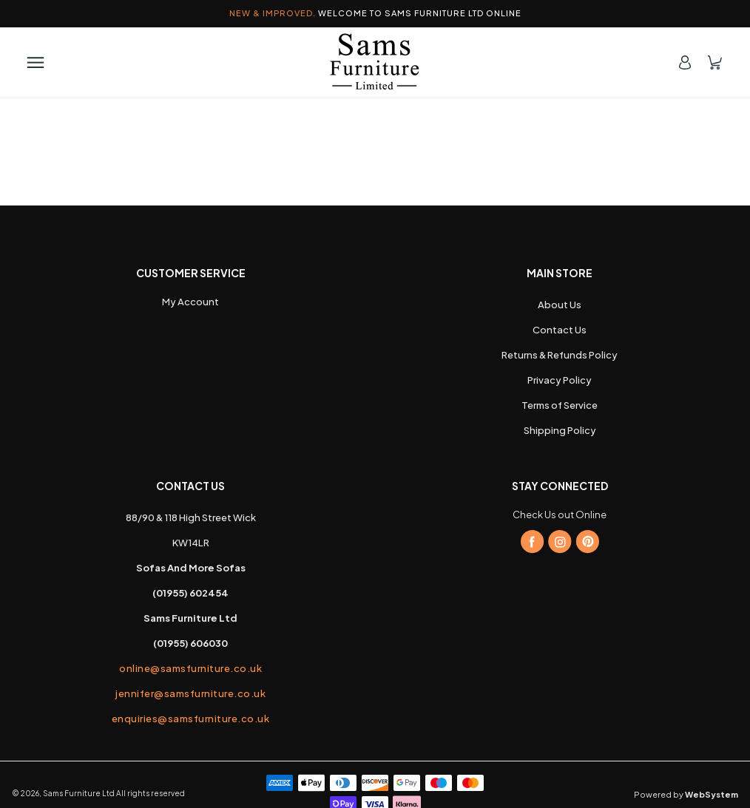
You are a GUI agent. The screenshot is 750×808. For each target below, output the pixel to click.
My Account (190, 302)
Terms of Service (559, 405)
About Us (559, 304)
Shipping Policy (560, 430)
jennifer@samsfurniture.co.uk (190, 693)
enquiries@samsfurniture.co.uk (191, 718)
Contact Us (560, 330)
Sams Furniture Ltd (79, 793)
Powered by (686, 794)
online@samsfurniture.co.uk (190, 668)
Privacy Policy (559, 380)
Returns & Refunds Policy (559, 355)
